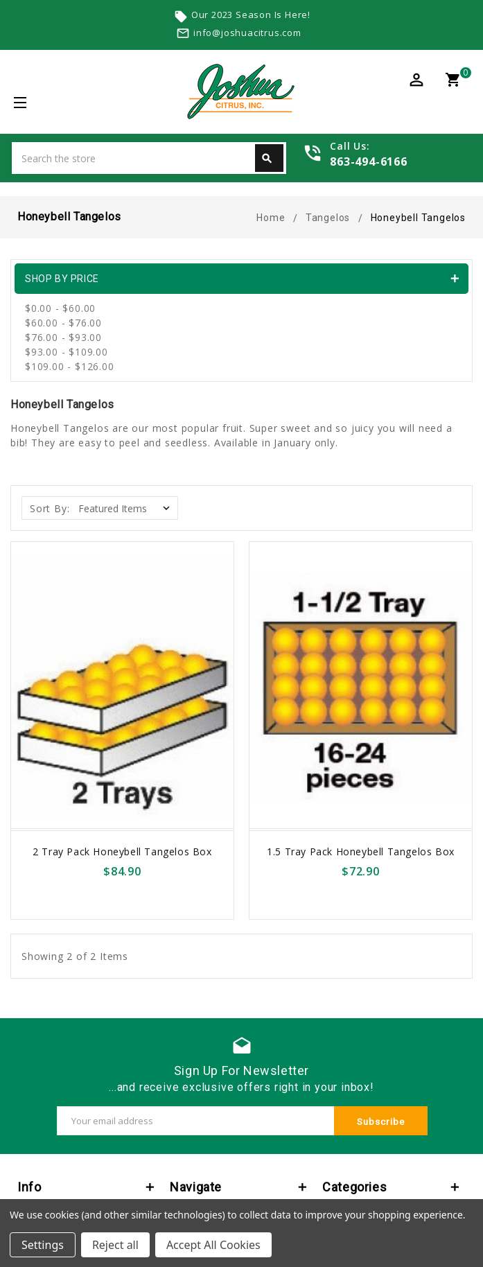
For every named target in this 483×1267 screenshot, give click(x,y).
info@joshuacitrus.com (247, 32)
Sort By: (49, 508)
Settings (42, 1244)
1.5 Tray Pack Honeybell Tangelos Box (361, 851)
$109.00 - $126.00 (69, 366)
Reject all (115, 1244)
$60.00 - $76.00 (63, 322)
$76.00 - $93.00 (63, 337)
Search (267, 159)
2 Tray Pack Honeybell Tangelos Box (122, 851)
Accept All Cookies (213, 1244)
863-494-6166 (368, 161)
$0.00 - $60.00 (60, 308)
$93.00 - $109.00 (66, 351)
